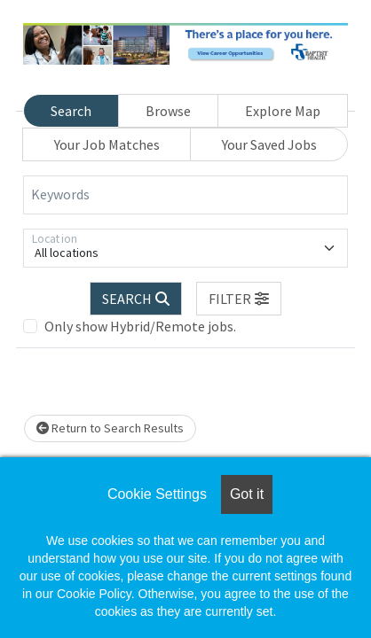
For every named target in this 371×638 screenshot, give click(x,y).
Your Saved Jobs (269, 144)
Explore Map (282, 111)
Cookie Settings (157, 494)
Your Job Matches (107, 144)
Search (71, 111)
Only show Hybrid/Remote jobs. (140, 326)
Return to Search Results (110, 428)
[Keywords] (185, 194)
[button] (238, 298)
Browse (168, 111)
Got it (247, 494)
